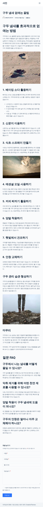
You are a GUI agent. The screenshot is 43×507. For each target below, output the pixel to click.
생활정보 (28, 17)
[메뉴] (39, 3)
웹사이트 (6, 465)
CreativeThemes (31, 505)
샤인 (5, 3)
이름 (6, 453)
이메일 (6, 459)
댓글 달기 (7, 471)
